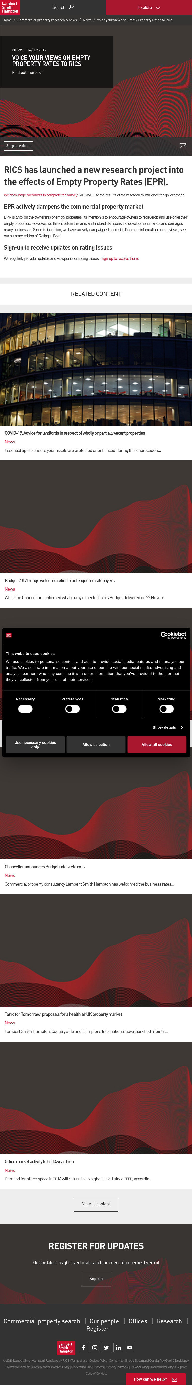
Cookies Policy (98, 1360)
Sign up (96, 1279)
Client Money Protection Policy (50, 1367)
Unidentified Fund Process (87, 1367)
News (87, 20)
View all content (96, 1204)
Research (169, 1322)
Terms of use (79, 1360)
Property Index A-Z (117, 1367)
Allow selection (96, 744)
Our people (104, 1322)
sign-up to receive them (119, 258)
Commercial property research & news (47, 20)
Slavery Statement (136, 1360)
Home (7, 20)
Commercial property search (42, 1322)
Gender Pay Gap (160, 1360)
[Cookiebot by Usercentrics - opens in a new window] (164, 635)
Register (97, 1329)
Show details (164, 727)
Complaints (116, 1360)
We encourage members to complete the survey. (41, 195)
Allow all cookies (157, 744)
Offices (138, 1322)
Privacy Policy (138, 1367)
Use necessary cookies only (35, 744)
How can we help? (150, 1379)
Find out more (27, 73)
